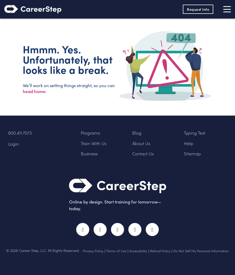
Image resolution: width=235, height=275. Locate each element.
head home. (35, 91)
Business (89, 153)
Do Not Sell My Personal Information (201, 251)
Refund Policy (160, 251)
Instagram (117, 229)
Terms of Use (116, 251)
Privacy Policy (93, 251)
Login (13, 144)
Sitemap (192, 153)
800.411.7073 (20, 133)
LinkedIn (134, 229)
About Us (141, 143)
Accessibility (138, 251)
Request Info (198, 9)
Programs (90, 133)
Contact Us (143, 153)
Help (188, 143)
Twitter (100, 229)
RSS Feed (153, 232)
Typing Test (194, 133)
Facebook (82, 229)
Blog (136, 133)
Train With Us (93, 143)
